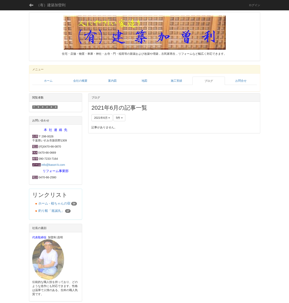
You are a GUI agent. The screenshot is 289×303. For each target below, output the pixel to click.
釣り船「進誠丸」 (51, 210)
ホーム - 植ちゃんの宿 (54, 203)
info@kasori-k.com (53, 164)
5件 (119, 117)
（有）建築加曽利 (51, 5)
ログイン (254, 5)
